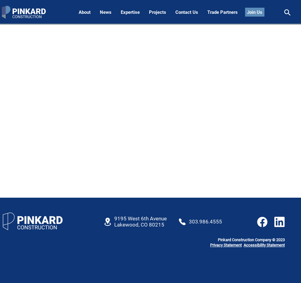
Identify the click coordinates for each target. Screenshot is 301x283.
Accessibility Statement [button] (264, 245)
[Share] (287, 12)
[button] (187, 12)
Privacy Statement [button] (226, 245)
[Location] (108, 222)
